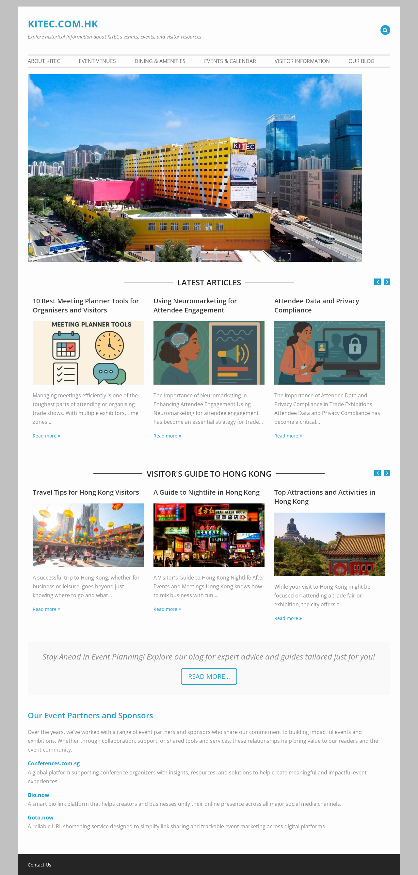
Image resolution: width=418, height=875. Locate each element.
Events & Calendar (230, 61)
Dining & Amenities (160, 61)
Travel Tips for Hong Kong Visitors (86, 492)
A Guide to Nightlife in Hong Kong (206, 492)
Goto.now (41, 817)
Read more (44, 436)
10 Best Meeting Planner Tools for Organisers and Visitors (86, 305)
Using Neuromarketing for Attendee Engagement (195, 305)
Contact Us (39, 865)
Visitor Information (302, 61)
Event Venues (97, 61)
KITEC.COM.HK (63, 23)
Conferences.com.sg (54, 763)
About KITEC (44, 61)
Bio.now (38, 795)
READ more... (209, 676)
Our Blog (361, 61)
